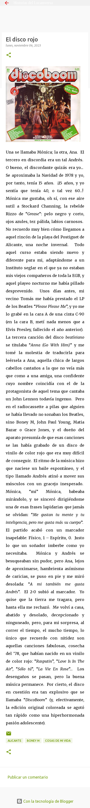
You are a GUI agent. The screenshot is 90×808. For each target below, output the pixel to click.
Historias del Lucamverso (33, 3)
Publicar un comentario (28, 777)
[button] (9, 55)
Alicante (14, 740)
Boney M (33, 740)
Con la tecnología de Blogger (45, 801)
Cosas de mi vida (58, 740)
